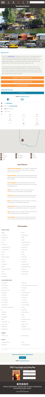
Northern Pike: (10, 195)
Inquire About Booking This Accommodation (22, 81)
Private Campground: (12, 182)
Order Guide (29, 371)
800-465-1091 (22, 92)
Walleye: (9, 190)
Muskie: (9, 200)
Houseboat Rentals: (11, 175)
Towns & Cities (5, 386)
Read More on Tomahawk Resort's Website (22, 77)
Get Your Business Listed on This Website (20, 388)
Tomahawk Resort (11, 56)
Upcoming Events (29, 386)
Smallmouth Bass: (11, 206)
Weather (25, 386)
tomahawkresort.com (24, 96)
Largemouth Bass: (11, 217)
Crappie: (9, 211)
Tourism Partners (20, 386)
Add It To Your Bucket (22, 85)
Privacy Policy (29, 388)
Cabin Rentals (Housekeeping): (14, 168)
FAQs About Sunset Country (37, 386)
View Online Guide (29, 374)
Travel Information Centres (13, 386)
